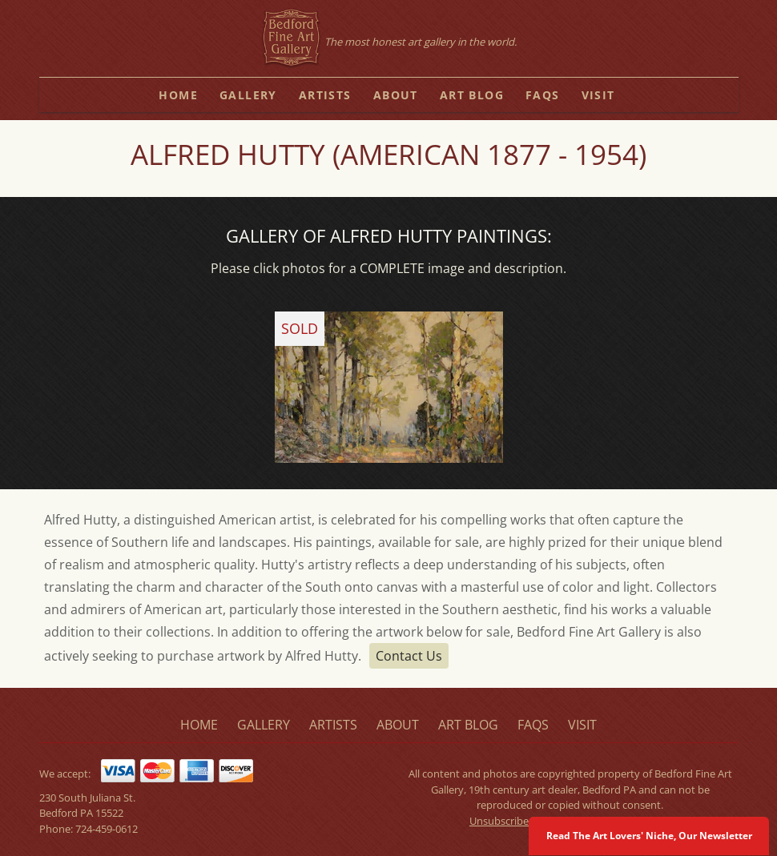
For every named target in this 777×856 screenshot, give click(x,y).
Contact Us (409, 656)
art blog (472, 94)
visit (598, 94)
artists (325, 94)
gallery (248, 94)
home (178, 94)
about (395, 94)
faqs (542, 94)
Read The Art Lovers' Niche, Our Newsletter (649, 835)
